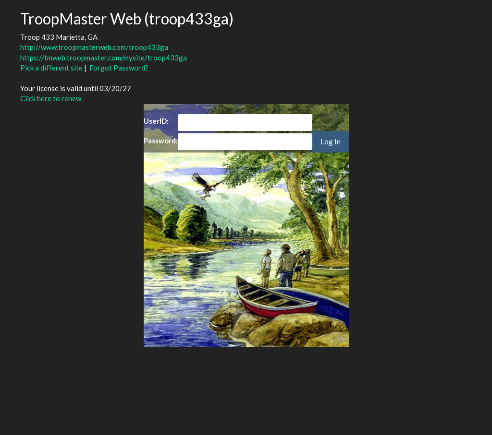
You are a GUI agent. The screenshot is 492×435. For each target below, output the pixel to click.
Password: (161, 140)
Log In (330, 141)
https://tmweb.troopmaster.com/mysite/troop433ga (103, 57)
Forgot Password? (118, 67)
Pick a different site (51, 67)
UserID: (156, 121)
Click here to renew (50, 98)
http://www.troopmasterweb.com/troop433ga (94, 47)
